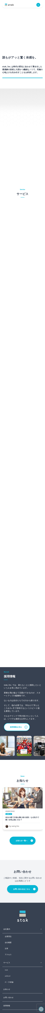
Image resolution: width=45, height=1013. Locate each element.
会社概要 (8, 942)
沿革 (6, 948)
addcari (7, 976)
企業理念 (8, 936)
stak (6, 970)
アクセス (8, 954)
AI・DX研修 (9, 982)
